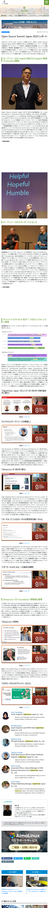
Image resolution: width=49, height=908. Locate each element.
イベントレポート (5, 31)
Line (27, 858)
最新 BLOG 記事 (9, 901)
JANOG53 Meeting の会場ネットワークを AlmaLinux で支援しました (36, 891)
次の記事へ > (37, 872)
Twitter (18, 858)
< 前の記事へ (12, 872)
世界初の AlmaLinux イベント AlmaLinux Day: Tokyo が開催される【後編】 (12, 891)
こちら (26, 417)
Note (35, 858)
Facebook (7, 858)
